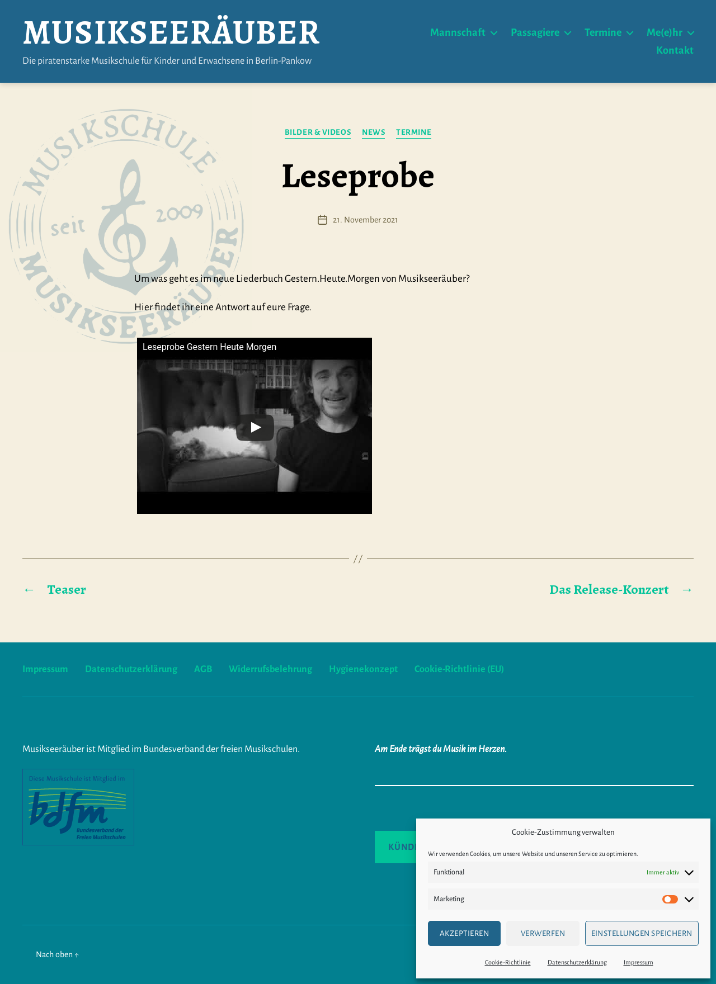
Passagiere (535, 32)
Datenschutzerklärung (577, 962)
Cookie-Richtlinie (508, 962)
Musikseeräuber (171, 32)
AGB (203, 669)
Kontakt (675, 50)
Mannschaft (458, 32)
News (373, 132)
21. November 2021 (365, 219)
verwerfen (543, 933)
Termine (603, 32)
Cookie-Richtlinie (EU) (459, 669)
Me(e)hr (664, 32)
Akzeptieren (464, 933)
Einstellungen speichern (642, 933)
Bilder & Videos (318, 132)
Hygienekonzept (363, 669)
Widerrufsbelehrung (270, 669)
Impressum (638, 962)
